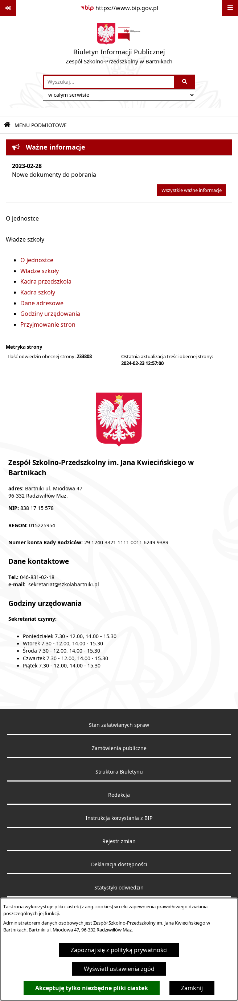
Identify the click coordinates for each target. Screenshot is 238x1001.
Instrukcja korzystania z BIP (119, 818)
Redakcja (119, 795)
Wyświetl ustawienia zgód (119, 969)
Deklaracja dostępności (119, 864)
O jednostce (36, 260)
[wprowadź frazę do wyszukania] (109, 82)
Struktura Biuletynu (119, 771)
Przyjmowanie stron (47, 324)
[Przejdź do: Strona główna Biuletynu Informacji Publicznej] (7, 125)
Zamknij (192, 988)
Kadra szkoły (37, 292)
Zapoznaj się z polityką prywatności (119, 950)
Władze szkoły (39, 271)
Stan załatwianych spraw (119, 725)
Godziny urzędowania (50, 314)
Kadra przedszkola (45, 281)
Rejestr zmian (119, 841)
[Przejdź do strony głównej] (119, 45)
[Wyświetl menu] (230, 8)
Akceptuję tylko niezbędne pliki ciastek (91, 988)
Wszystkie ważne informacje (191, 190)
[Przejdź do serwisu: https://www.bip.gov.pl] (119, 8)
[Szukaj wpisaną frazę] (185, 82)
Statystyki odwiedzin (119, 887)
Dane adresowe (41, 303)
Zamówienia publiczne (119, 748)
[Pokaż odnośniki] (8, 8)
